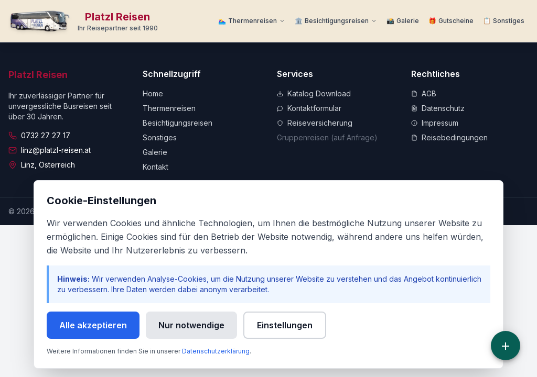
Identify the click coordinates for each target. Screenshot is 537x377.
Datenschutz (438, 108)
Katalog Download (314, 93)
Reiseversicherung (314, 122)
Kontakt (155, 166)
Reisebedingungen (449, 137)
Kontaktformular (309, 108)
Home (153, 93)
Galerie (155, 152)
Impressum (434, 122)
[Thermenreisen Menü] (251, 21)
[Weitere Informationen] (504, 21)
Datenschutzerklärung (216, 351)
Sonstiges (160, 137)
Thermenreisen (169, 108)
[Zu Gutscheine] (451, 21)
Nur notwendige (191, 325)
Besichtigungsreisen (177, 122)
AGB (423, 93)
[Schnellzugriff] (505, 345)
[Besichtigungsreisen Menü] (336, 21)
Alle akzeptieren (93, 325)
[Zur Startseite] (83, 21)
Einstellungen (285, 325)
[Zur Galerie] (402, 21)
